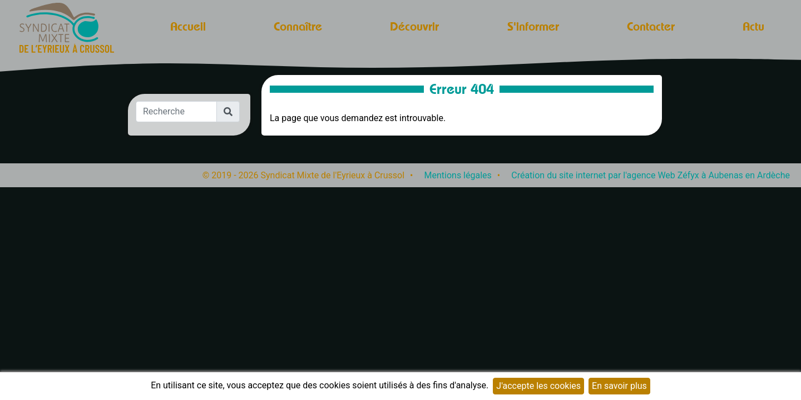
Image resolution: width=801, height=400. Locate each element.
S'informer (533, 26)
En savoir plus (619, 386)
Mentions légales (458, 175)
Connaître (298, 26)
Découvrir (414, 26)
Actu (753, 26)
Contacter (651, 26)
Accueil (188, 26)
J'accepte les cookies (538, 386)
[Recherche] (176, 111)
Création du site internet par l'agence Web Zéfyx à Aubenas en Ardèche (650, 175)
